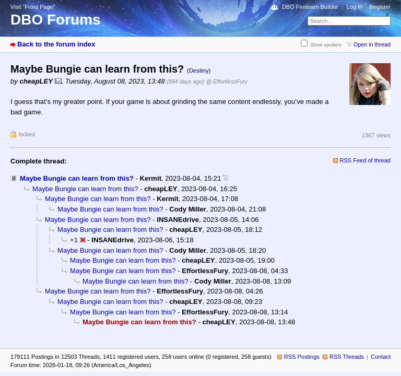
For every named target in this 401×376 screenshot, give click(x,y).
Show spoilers (325, 45)
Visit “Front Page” (32, 7)
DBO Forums (55, 19)
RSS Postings (302, 357)
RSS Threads (346, 357)
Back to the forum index (56, 44)
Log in (354, 7)
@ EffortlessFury (226, 81)
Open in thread (372, 44)
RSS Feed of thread (365, 160)
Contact (381, 357)
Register (380, 7)
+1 (74, 240)
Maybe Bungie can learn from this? (77, 178)
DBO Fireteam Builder (310, 7)
